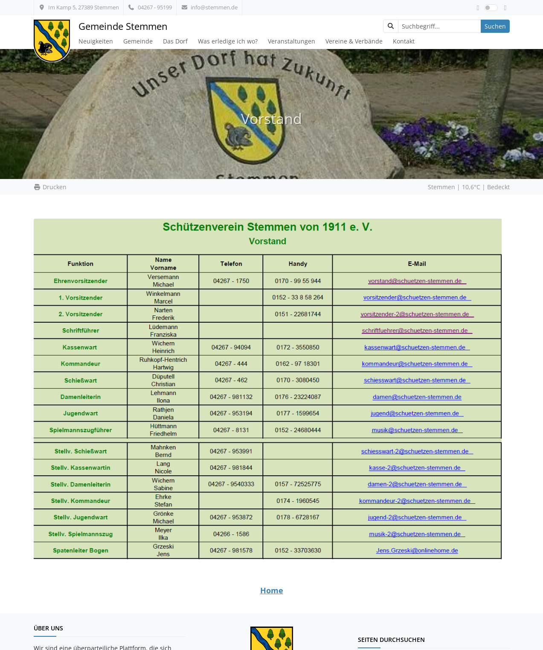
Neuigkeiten (95, 41)
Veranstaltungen (291, 41)
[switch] (491, 7)
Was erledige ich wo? (228, 41)
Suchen (495, 26)
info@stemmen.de (209, 7)
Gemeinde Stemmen (123, 26)
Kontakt (404, 41)
